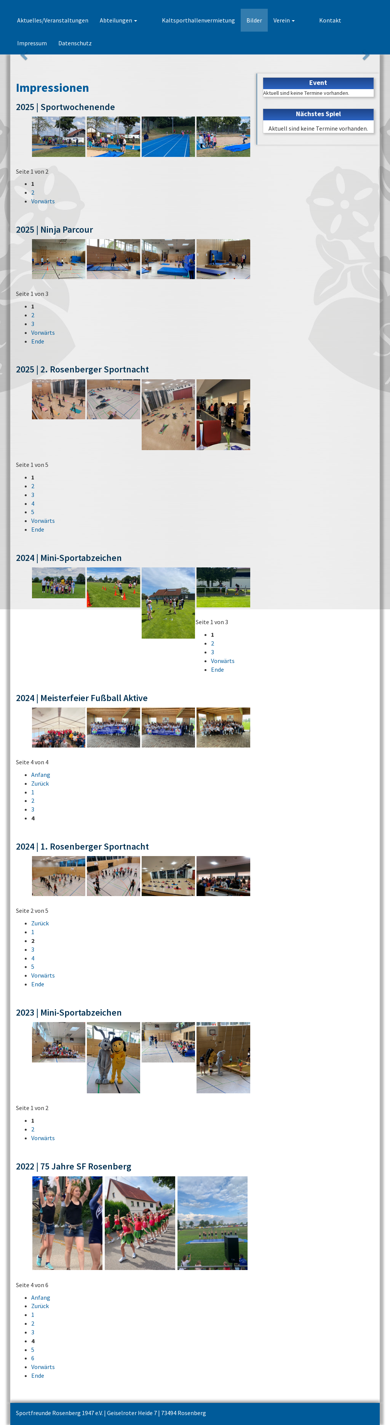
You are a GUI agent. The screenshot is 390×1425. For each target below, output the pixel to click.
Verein (270, 20)
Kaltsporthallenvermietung (185, 20)
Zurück (40, 783)
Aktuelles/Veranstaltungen (52, 20)
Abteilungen (118, 20)
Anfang (40, 774)
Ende (37, 341)
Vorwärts (43, 201)
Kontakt (304, 20)
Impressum (341, 20)
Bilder (241, 20)
